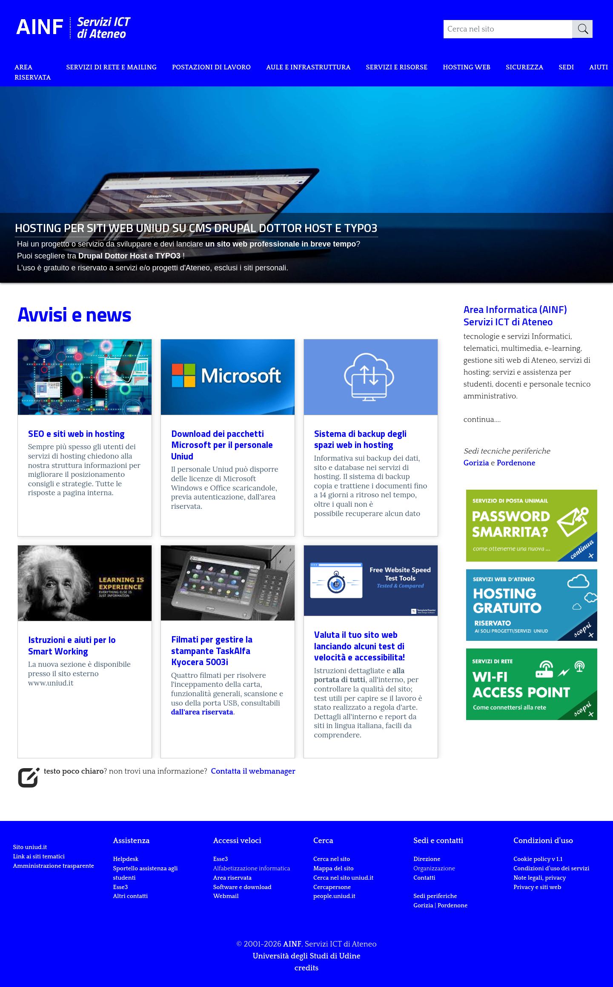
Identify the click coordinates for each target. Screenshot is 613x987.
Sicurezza (577, 69)
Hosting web (513, 69)
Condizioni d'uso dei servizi (551, 868)
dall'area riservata (202, 712)
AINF (292, 944)
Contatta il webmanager (253, 771)
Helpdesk (126, 859)
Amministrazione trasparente (53, 895)
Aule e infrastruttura (339, 69)
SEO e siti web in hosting (76, 433)
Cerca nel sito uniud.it (343, 878)
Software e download (242, 887)
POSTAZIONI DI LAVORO (232, 69)
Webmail (226, 896)
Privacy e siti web (537, 887)
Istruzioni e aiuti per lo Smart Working (72, 645)
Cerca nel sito (331, 859)
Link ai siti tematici (39, 886)
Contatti (424, 878)
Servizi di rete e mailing (121, 69)
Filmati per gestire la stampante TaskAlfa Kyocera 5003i (211, 650)
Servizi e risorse (437, 69)
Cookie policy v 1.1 (537, 859)
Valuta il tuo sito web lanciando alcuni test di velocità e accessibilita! (359, 646)
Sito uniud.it (30, 877)
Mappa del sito (333, 868)
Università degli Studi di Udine (306, 956)
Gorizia (477, 463)
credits (306, 968)
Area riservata (34, 75)
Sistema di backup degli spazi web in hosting (360, 439)
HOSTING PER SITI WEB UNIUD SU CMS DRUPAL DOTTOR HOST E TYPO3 (196, 227)
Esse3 (121, 887)
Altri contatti (130, 896)
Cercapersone (332, 887)
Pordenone (516, 463)
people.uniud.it (334, 896)
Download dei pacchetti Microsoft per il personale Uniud (222, 445)
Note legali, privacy (539, 878)
